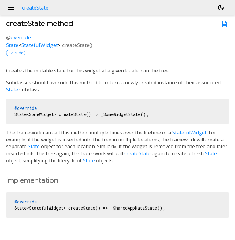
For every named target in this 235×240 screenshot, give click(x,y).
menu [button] (11, 7)
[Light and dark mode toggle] (221, 8)
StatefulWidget (39, 44)
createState (137, 153)
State (12, 44)
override (21, 37)
